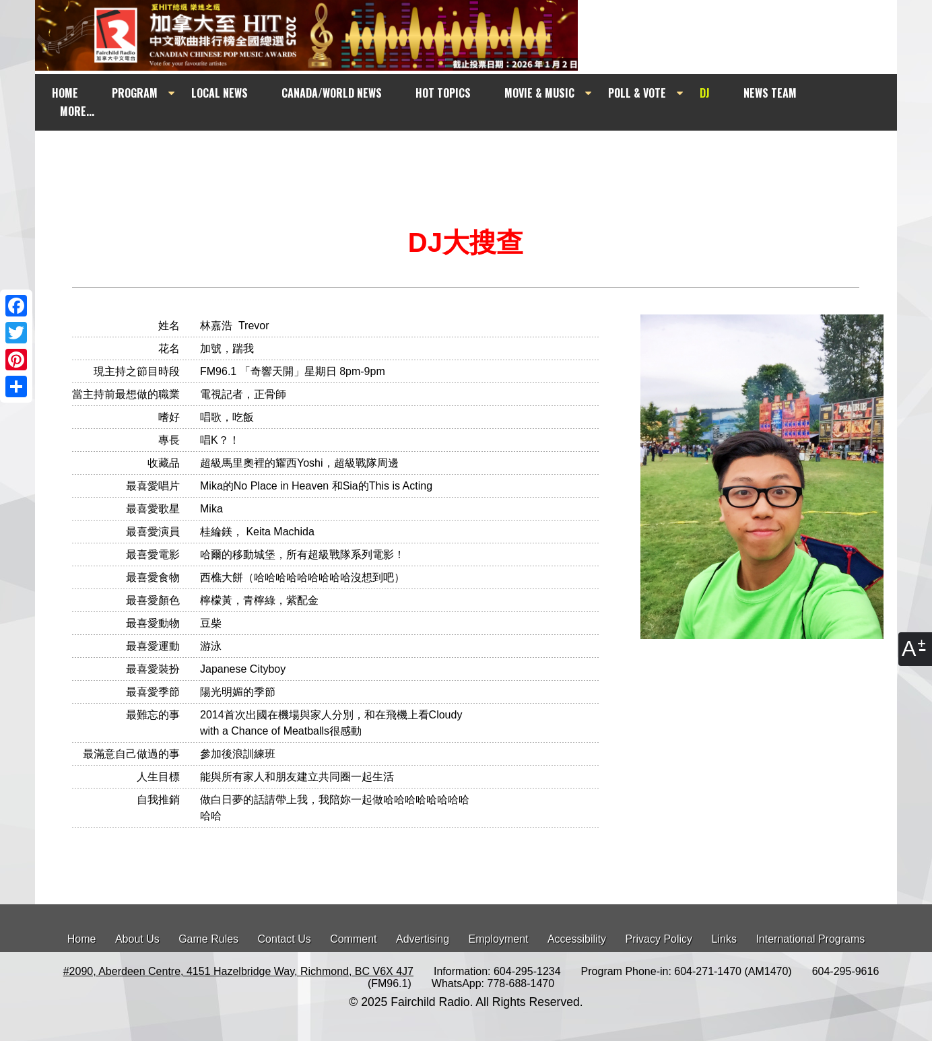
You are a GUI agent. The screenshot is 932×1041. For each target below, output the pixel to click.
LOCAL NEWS (219, 93)
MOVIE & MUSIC (539, 93)
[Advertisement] (478, 156)
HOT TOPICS (443, 93)
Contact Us (284, 939)
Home (81, 939)
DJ (705, 93)
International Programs (810, 939)
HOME (65, 93)
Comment (353, 939)
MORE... (77, 111)
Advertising (422, 939)
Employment (499, 939)
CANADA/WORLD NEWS (331, 93)
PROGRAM (135, 93)
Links (724, 939)
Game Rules (208, 939)
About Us (137, 939)
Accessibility (576, 939)
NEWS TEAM (770, 93)
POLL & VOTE (637, 93)
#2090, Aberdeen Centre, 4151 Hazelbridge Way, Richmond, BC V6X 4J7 (238, 971)
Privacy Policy (659, 939)
